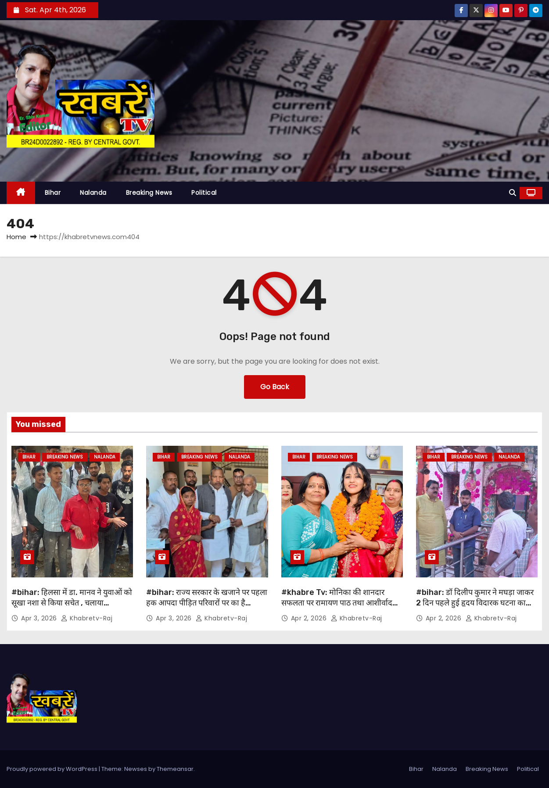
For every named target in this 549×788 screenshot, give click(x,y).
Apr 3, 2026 (40, 618)
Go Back (274, 387)
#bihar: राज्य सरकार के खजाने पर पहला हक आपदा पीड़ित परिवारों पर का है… (206, 597)
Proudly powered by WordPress (53, 769)
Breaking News (149, 192)
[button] (512, 193)
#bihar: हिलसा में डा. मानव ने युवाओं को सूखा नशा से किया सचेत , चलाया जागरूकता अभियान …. (71, 602)
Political (204, 192)
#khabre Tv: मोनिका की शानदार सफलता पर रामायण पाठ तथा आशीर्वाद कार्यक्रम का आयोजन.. (336, 602)
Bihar (53, 192)
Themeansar (175, 769)
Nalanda (93, 192)
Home (16, 236)
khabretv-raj (86, 618)
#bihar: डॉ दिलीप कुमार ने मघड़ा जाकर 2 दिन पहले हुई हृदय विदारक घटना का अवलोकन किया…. (475, 602)
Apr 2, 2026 (310, 618)
